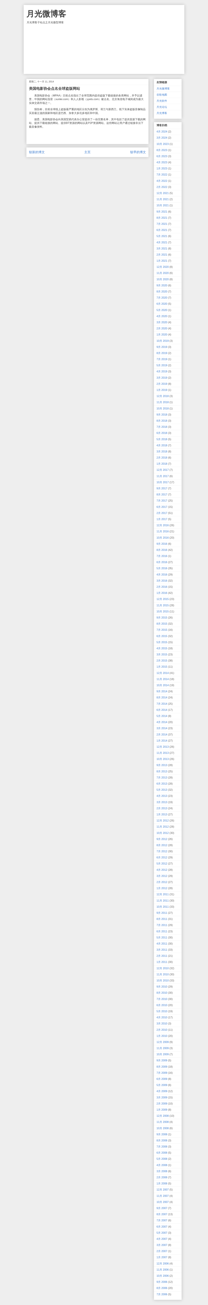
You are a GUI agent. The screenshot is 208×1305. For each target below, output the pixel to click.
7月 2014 (161, 703)
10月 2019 (162, 340)
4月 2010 (161, 1017)
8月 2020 (161, 291)
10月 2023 (162, 144)
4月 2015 (161, 648)
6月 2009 (161, 1079)
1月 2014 (161, 740)
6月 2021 (161, 230)
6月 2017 (161, 507)
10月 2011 (162, 906)
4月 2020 (161, 316)
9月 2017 (161, 488)
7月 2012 (161, 851)
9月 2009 (161, 1060)
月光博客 (161, 113)
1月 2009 (161, 1109)
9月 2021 (161, 211)
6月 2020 (161, 303)
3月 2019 (161, 377)
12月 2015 (162, 599)
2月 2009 (161, 1103)
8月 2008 (161, 1140)
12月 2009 (162, 1042)
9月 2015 (161, 617)
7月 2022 (161, 174)
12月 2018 (162, 396)
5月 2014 (161, 716)
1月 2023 (161, 168)
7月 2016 (161, 556)
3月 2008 (161, 1171)
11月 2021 (162, 199)
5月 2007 (161, 1232)
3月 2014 (161, 728)
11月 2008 (162, 1122)
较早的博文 (138, 152)
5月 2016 (161, 568)
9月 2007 (161, 1208)
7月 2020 (161, 297)
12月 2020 (162, 266)
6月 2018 (161, 433)
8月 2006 (161, 1288)
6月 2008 (161, 1152)
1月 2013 (161, 814)
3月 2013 (161, 802)
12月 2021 (162, 193)
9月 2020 (161, 285)
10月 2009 (162, 1054)
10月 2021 (162, 205)
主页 (87, 152)
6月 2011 (161, 931)
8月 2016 (161, 550)
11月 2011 (162, 900)
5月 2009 (161, 1085)
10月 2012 (162, 833)
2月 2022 (161, 187)
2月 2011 (161, 955)
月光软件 (161, 100)
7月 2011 (161, 925)
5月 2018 (161, 439)
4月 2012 (161, 869)
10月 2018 (162, 408)
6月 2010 (161, 1005)
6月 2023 (161, 156)
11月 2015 (162, 605)
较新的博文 (37, 152)
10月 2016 (162, 537)
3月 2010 (161, 1023)
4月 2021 (161, 242)
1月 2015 (161, 666)
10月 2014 (162, 685)
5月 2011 (161, 937)
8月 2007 (161, 1214)
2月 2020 (161, 328)
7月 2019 (161, 359)
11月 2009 (162, 1048)
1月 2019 (161, 390)
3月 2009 (161, 1097)
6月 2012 (161, 857)
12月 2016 (162, 525)
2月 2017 (161, 513)
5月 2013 (161, 789)
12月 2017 (162, 469)
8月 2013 (161, 771)
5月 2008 (161, 1158)
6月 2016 (161, 562)
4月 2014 (161, 722)
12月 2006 (162, 1263)
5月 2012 (161, 863)
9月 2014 (161, 691)
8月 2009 (161, 1066)
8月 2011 (161, 919)
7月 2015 (161, 629)
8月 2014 (161, 697)
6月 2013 (161, 783)
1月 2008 (161, 1183)
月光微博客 (46, 13)
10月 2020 (162, 279)
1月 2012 (161, 888)
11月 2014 (162, 679)
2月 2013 (161, 808)
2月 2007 (161, 1251)
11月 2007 (162, 1195)
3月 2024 (161, 137)
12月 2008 (162, 1115)
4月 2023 (161, 162)
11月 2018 (162, 402)
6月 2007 (161, 1226)
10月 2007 (162, 1202)
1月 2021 (161, 260)
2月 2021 (161, 254)
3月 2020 (161, 322)
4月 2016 (161, 574)
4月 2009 (161, 1091)
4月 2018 (161, 445)
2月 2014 (161, 734)
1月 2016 (161, 593)
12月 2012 (162, 820)
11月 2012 (162, 826)
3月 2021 (161, 248)
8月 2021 (161, 217)
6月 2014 (161, 709)
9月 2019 (161, 347)
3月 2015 (161, 654)
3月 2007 (161, 1245)
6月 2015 (161, 636)
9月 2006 (161, 1282)
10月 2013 (162, 759)
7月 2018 (161, 426)
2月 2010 (161, 1029)
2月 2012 (161, 882)
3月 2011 (161, 949)
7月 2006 (161, 1294)
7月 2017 (161, 500)
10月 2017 (162, 482)
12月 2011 (162, 894)
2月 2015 (161, 660)
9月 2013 (161, 765)
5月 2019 (161, 365)
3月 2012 (161, 876)
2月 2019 (161, 383)
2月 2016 (161, 586)
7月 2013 (161, 777)
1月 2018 (161, 463)
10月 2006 (162, 1275)
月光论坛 (161, 107)
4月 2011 (161, 943)
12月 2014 (162, 673)
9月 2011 (161, 912)
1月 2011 (161, 962)
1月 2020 (161, 334)
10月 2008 (162, 1128)
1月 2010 (161, 1036)
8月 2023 (161, 150)
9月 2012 (161, 839)
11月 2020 (162, 273)
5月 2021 (161, 236)
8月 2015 (161, 623)
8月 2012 (161, 845)
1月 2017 (161, 519)
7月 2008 (161, 1146)
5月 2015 (161, 642)
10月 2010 (162, 980)
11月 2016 (162, 531)
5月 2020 (161, 310)
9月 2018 (161, 414)
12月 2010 (162, 968)
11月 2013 (162, 753)
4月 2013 (161, 796)
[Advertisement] (104, 49)
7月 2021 (161, 223)
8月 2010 (161, 992)
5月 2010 (161, 1011)
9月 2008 (161, 1134)
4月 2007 (161, 1239)
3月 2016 (161, 580)
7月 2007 (161, 1220)
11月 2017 (162, 476)
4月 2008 (161, 1165)
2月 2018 (161, 457)
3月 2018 (161, 451)
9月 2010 (161, 986)
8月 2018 (161, 420)
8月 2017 (161, 494)
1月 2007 (161, 1257)
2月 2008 (161, 1177)
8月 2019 (161, 353)
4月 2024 (161, 131)
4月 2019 (161, 371)
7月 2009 (161, 1072)
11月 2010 (162, 974)
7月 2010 (161, 999)
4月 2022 (161, 180)
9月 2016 (161, 543)
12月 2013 (162, 746)
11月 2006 (162, 1269)
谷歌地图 (161, 94)
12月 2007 (162, 1189)
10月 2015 (162, 611)
